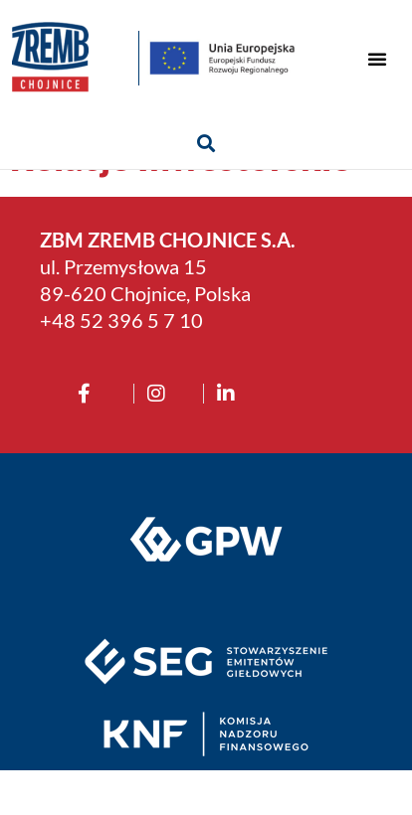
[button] (377, 59)
